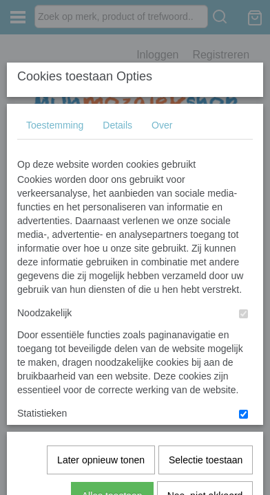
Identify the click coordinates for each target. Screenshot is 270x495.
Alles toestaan (112, 332)
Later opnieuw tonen (101, 296)
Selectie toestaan (205, 296)
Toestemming (54, 114)
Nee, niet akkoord (205, 332)
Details (117, 114)
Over (162, 114)
